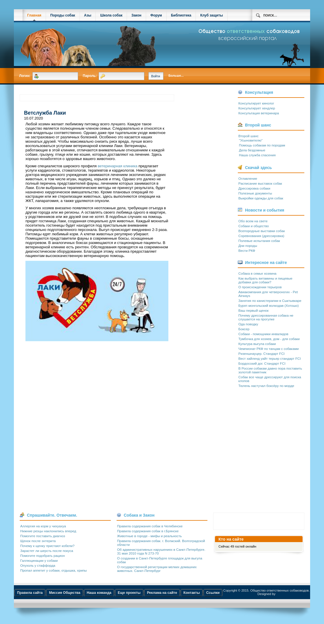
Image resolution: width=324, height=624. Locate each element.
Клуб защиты (211, 15)
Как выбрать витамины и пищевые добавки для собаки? (265, 280)
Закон (136, 15)
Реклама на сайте (162, 593)
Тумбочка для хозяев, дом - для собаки (269, 339)
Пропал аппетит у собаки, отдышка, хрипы (53, 570)
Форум (156, 15)
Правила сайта (30, 593)
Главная (34, 15)
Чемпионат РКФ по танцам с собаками (268, 348)
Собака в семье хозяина (257, 273)
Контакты (191, 593)
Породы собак (62, 15)
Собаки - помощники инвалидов (263, 334)
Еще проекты (129, 593)
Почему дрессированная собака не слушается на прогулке (265, 317)
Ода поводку (248, 324)
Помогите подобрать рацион (42, 555)
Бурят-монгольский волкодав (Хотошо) (268, 305)
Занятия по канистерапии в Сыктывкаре (269, 300)
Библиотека (181, 15)
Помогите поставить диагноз (42, 536)
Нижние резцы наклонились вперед (48, 531)
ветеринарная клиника (117, 166)
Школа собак (111, 15)
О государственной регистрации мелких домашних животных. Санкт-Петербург (157, 568)
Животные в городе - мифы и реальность (149, 536)
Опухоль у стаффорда (37, 565)
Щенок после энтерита (38, 541)
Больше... (176, 75)
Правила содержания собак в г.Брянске (148, 531)
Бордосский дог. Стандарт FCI (262, 363)
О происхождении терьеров (260, 287)
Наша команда (99, 593)
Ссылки (213, 593)
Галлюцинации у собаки (39, 560)
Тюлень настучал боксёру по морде (266, 386)
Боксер (243, 329)
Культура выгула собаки (257, 344)
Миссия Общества (64, 593)
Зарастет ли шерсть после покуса (46, 551)
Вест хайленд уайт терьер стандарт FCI (269, 358)
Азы (87, 15)
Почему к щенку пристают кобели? (47, 546)
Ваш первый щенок (253, 310)
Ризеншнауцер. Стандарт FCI (261, 353)
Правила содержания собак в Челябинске (150, 526)
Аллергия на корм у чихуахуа (43, 526)
